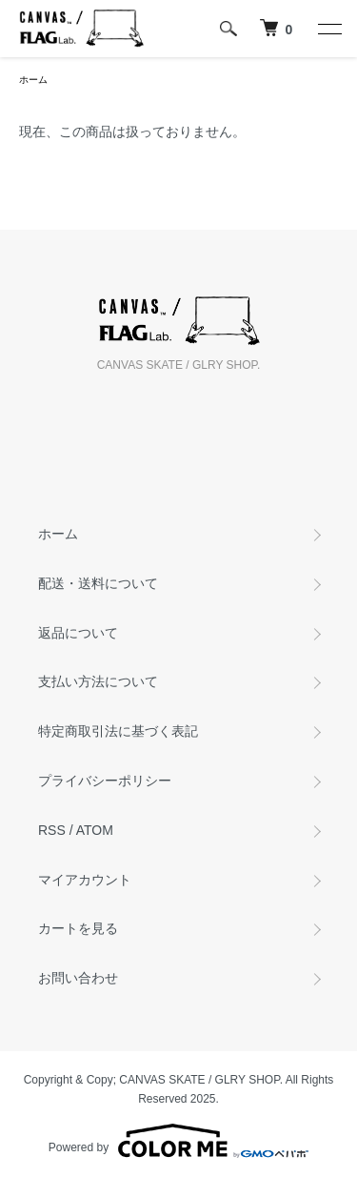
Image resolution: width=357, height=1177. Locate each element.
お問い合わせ (78, 977)
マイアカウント (84, 879)
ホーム (33, 79)
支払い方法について (98, 681)
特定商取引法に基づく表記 (118, 731)
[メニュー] (328, 28)
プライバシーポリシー (104, 780)
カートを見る (78, 928)
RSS (52, 830)
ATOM (94, 830)
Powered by (178, 1141)
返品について (78, 632)
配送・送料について (98, 583)
